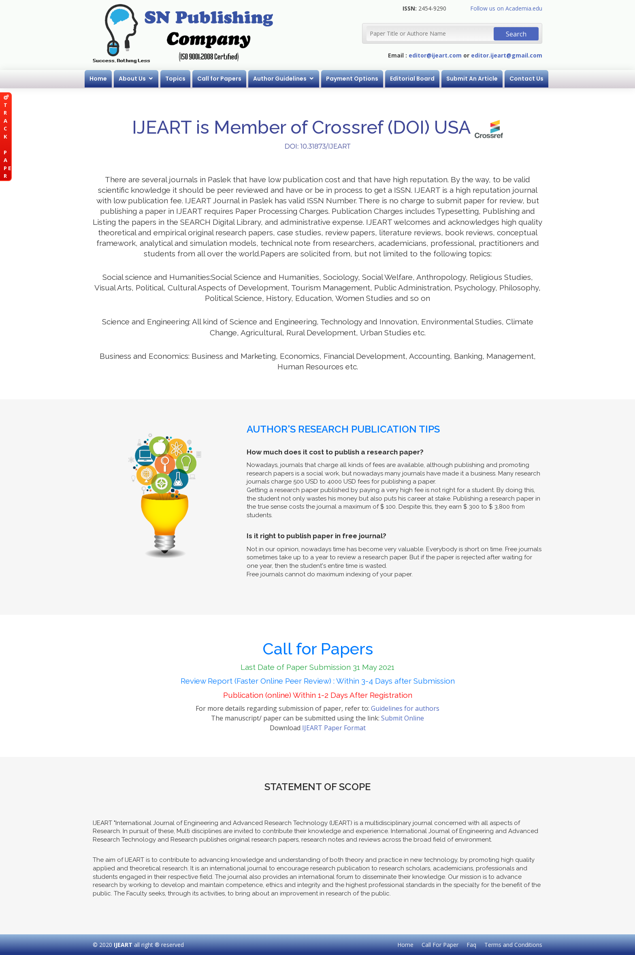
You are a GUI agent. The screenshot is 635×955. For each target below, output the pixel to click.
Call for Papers (219, 79)
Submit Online (402, 718)
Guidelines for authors (405, 708)
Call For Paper (440, 945)
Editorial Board (412, 79)
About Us (132, 79)
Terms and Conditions (513, 945)
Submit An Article (472, 79)
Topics (175, 79)
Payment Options (352, 79)
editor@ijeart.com (435, 55)
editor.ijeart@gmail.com (506, 55)
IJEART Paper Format (334, 727)
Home (98, 79)
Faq (471, 945)
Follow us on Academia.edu (506, 8)
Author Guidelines (280, 79)
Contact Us (526, 79)
